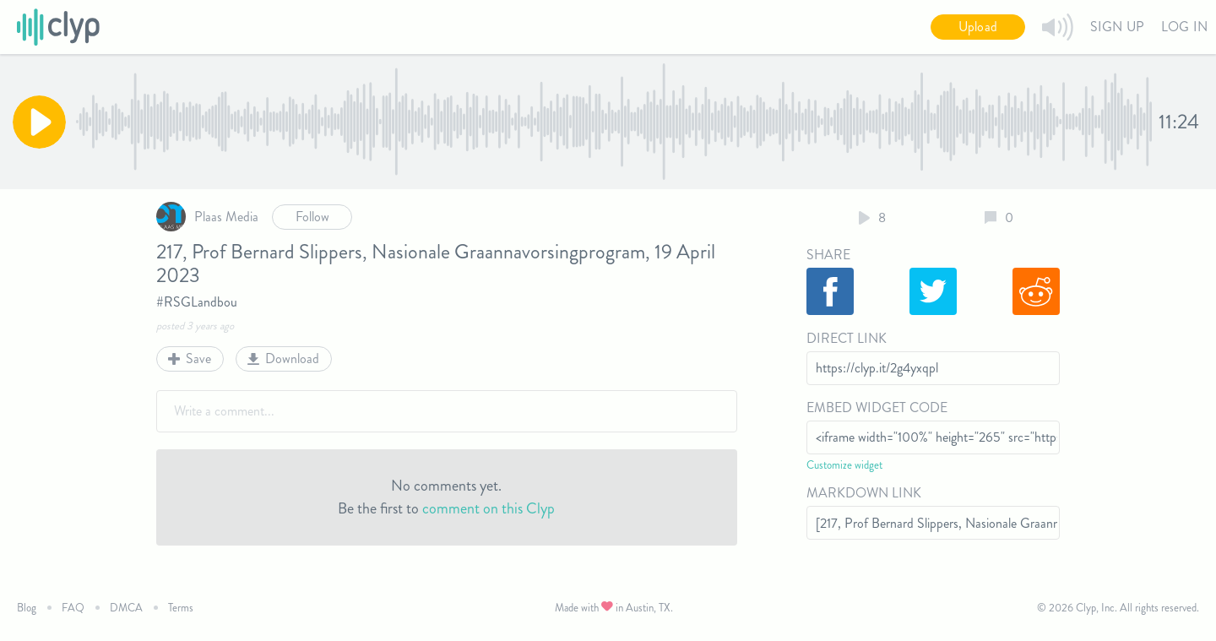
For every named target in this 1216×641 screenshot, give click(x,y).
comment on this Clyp (488, 508)
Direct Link (846, 338)
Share (828, 254)
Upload (977, 26)
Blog (26, 608)
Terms (180, 608)
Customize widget (844, 465)
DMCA (126, 608)
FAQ (73, 608)
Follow (312, 216)
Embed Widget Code (876, 407)
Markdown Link (863, 492)
